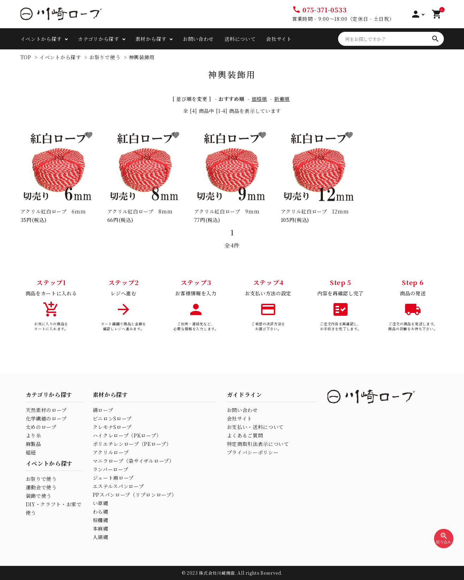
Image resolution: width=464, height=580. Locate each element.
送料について (239, 38)
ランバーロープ (110, 469)
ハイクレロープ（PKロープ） (127, 435)
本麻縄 (100, 528)
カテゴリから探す (98, 38)
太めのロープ (41, 426)
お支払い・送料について (255, 426)
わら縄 (100, 511)
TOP (25, 57)
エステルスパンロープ (118, 486)
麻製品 (33, 443)
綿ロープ (103, 409)
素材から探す (151, 38)
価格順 (259, 98)
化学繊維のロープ (46, 418)
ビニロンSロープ (112, 418)
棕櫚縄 (100, 520)
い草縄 (100, 503)
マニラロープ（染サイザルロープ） (133, 460)
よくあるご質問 (245, 435)
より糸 (33, 435)
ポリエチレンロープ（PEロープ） (132, 443)
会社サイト (279, 38)
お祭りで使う (104, 57)
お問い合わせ (198, 38)
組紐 (31, 452)
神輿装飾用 (142, 57)
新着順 (282, 98)
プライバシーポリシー (253, 452)
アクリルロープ (111, 452)
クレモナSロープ (112, 426)
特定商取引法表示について (258, 443)
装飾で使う (39, 495)
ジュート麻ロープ (113, 477)
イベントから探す (41, 38)
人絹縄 (100, 536)
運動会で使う (41, 487)
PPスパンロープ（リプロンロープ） (135, 494)
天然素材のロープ (46, 409)
